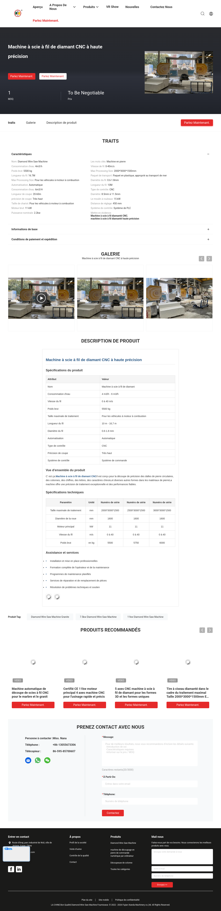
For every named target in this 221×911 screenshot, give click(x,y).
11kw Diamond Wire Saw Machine (145, 617)
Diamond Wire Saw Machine (123, 843)
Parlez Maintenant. (21, 76)
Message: (108, 737)
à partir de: (109, 777)
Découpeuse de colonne (121, 863)
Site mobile (104, 900)
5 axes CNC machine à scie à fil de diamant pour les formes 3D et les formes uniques (135, 692)
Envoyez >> (162, 885)
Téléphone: (109, 794)
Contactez (113, 813)
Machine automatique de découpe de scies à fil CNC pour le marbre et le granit (30, 692)
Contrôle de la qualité (79, 855)
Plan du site (87, 900)
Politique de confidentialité (127, 900)
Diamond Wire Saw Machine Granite (50, 617)
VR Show (112, 7)
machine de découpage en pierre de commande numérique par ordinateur (122, 853)
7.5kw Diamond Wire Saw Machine (98, 617)
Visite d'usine (76, 849)
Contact (73, 862)
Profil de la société (78, 842)
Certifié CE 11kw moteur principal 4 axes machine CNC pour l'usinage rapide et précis (84, 692)
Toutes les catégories (120, 869)
